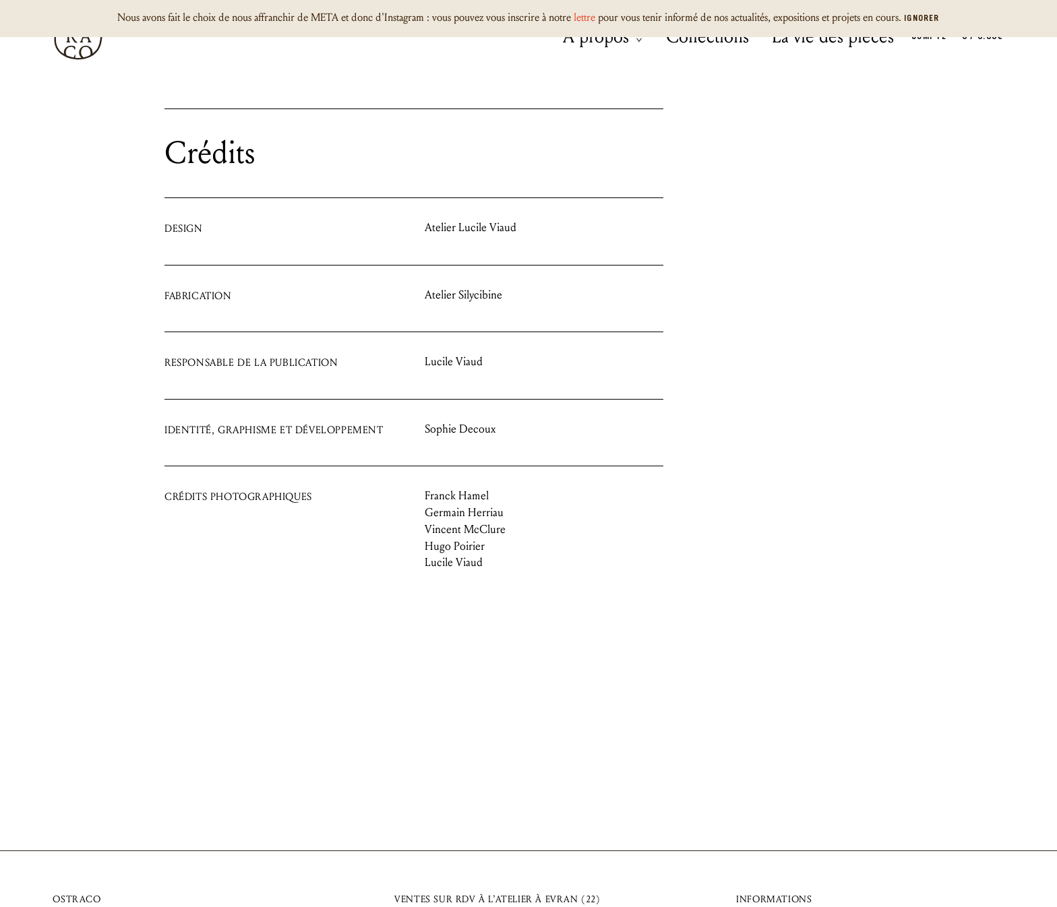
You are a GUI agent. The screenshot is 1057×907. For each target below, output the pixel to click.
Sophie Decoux (460, 429)
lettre (584, 17)
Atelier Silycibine (463, 295)
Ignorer (921, 19)
